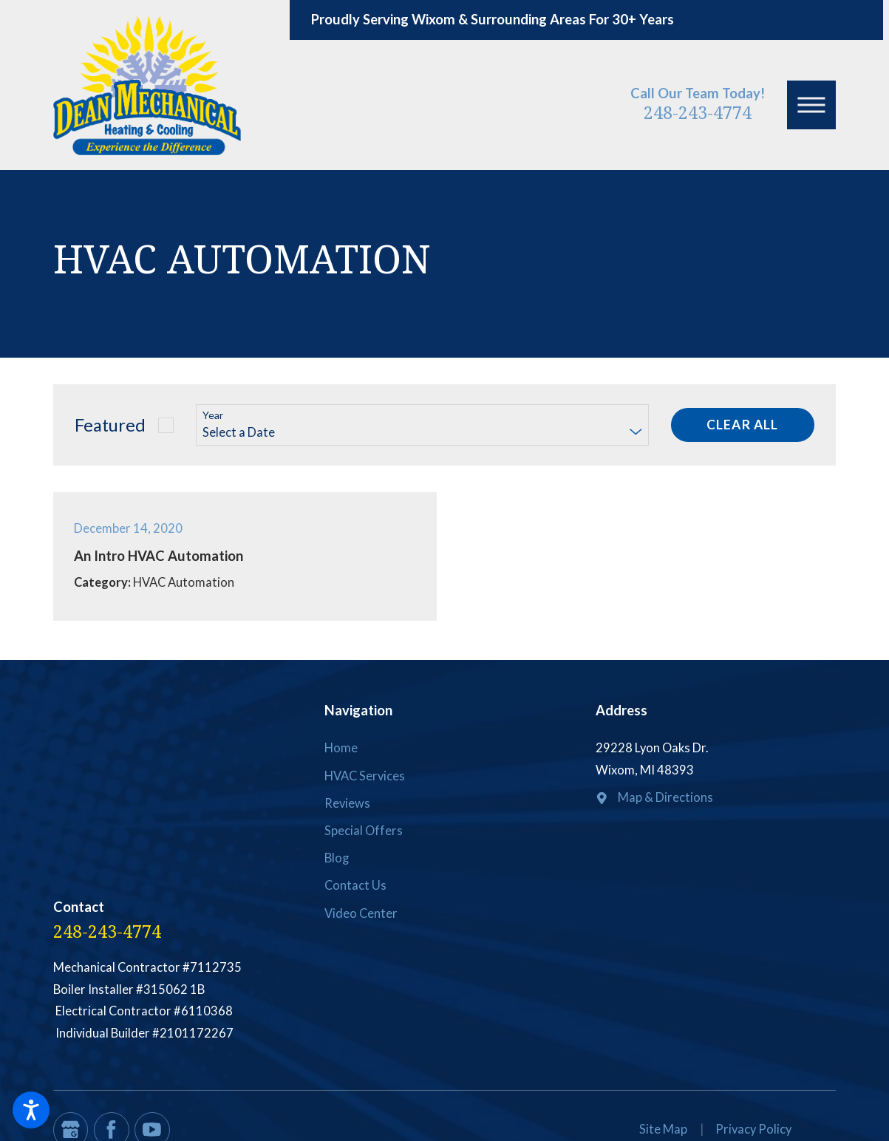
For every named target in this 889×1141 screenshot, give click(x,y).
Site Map (663, 1129)
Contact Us (355, 885)
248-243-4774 (698, 112)
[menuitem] (444, 749)
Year (212, 415)
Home (341, 747)
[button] (31, 1109)
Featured (110, 424)
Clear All (741, 424)
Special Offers (363, 830)
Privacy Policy (753, 1129)
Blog (336, 858)
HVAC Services (364, 776)
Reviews (347, 803)
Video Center (361, 913)
